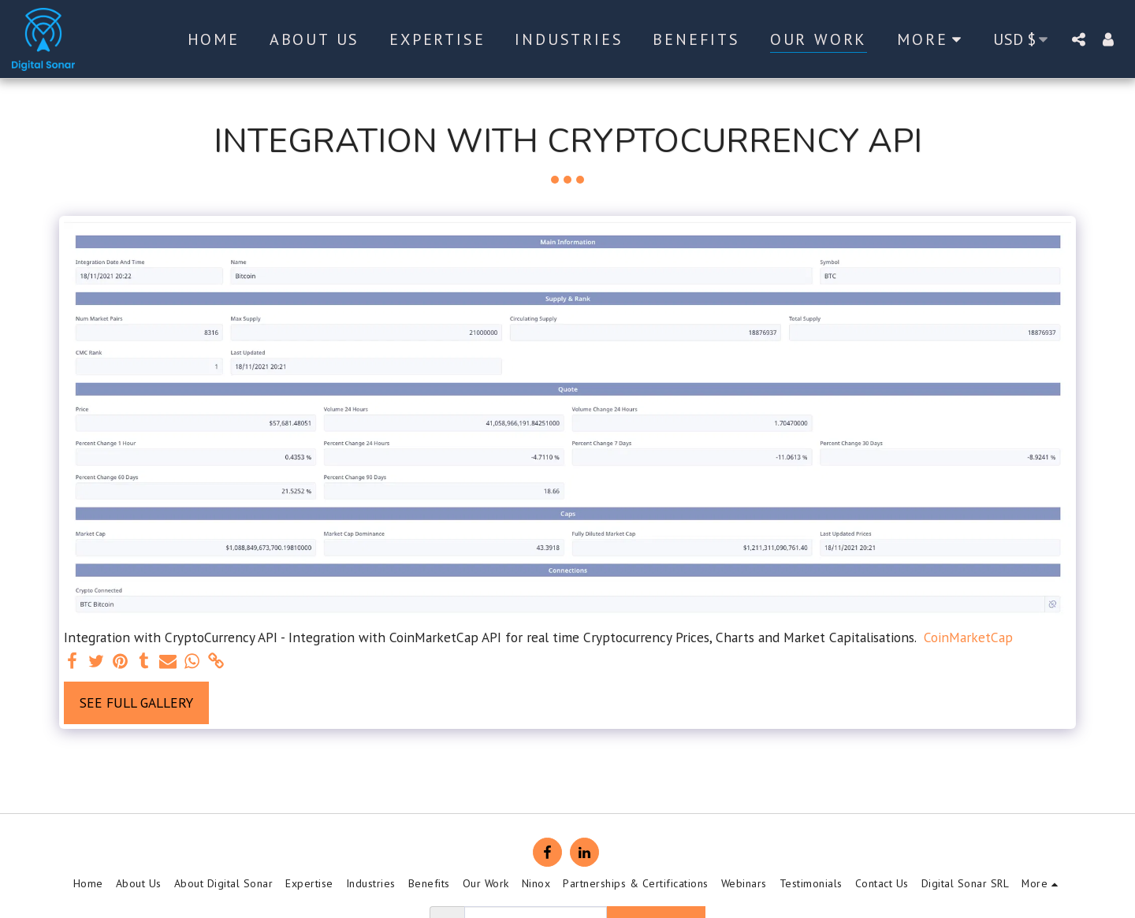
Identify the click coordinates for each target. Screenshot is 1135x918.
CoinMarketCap (968, 637)
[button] (1078, 39)
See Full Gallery (136, 702)
